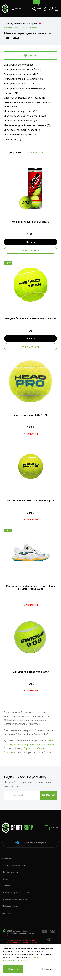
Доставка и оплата (10, 872)
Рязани (49, 740)
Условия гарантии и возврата (14, 865)
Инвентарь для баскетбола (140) (22, 129)
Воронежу (30, 744)
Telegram (30, 843)
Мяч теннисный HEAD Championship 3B (30, 500)
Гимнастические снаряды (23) (20, 134)
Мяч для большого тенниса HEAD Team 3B (30, 318)
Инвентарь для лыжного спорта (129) (25, 115)
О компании (7, 858)
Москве (8, 744)
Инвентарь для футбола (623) (20, 111)
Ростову (18, 744)
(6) (27, 125)
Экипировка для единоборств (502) (23, 78)
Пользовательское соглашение (14, 899)
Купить (30, 241)
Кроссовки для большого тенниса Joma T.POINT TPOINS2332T (30, 587)
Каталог (52, 827)
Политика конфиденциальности (15, 892)
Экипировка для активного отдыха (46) (25, 88)
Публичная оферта (10, 906)
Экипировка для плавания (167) (21, 74)
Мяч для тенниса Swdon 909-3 (30, 671)
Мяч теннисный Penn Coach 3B (30, 221)
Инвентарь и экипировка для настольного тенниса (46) (27, 104)
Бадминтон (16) (12, 139)
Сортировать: (14, 152)
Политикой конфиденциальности (21, 959)
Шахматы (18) (11, 92)
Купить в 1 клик (30, 250)
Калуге (50, 744)
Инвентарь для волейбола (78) (21, 120)
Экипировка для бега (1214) (19, 83)
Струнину (42, 748)
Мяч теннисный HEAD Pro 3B (30, 415)
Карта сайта (7, 913)
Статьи (5, 879)
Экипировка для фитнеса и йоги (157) (24, 69)
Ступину (8, 752)
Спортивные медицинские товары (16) (25, 97)
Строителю (29, 748)
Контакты (6, 886)
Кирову (41, 744)
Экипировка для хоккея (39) (19, 64)
